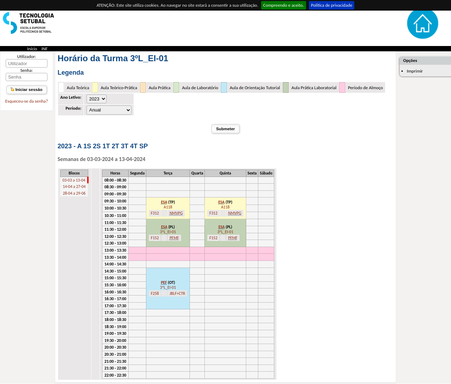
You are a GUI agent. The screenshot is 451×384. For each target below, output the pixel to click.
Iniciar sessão (26, 89)
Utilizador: (26, 56)
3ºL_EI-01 (168, 231)
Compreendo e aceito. (283, 5)
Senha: (26, 70)
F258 (155, 293)
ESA (164, 202)
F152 (155, 237)
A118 (168, 207)
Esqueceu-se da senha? (26, 101)
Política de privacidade (332, 5)
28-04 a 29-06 (74, 193)
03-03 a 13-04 (73, 180)
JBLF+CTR (177, 293)
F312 (155, 213)
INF (44, 48)
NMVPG (176, 213)
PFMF (174, 237)
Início (32, 48)
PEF (164, 282)
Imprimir (415, 71)
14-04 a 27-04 (74, 186)
